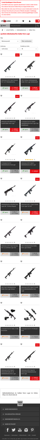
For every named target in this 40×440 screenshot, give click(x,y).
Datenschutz (14, 435)
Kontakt (34, 435)
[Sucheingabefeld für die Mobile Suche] (23, 26)
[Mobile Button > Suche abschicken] (38, 26)
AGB (29, 435)
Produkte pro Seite (24, 46)
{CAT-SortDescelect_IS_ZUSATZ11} (10, 49)
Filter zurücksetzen (26, 41)
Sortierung (2, 46)
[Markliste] (1, 54)
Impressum (7, 435)
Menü (4, 25)
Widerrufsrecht (22, 435)
